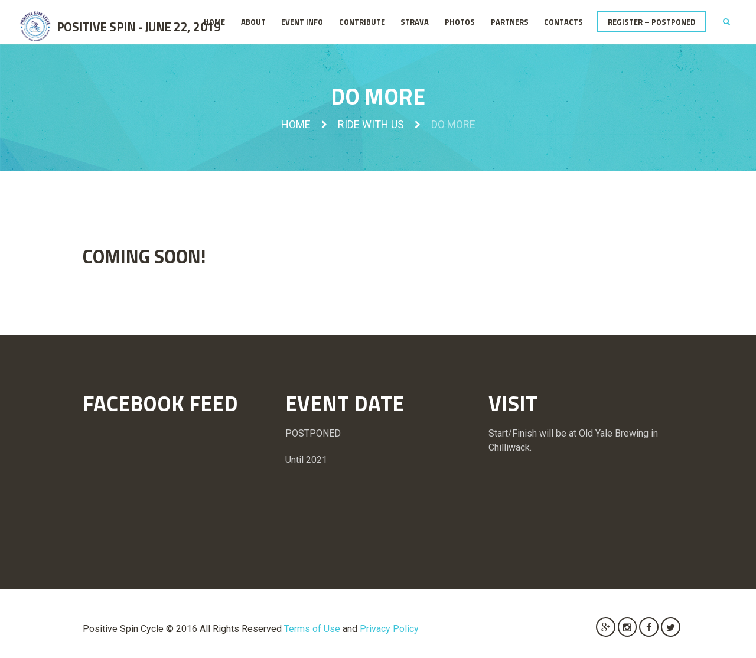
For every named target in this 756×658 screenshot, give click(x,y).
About (253, 22)
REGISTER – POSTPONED (651, 22)
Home (214, 22)
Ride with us (371, 124)
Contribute (362, 22)
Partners (510, 22)
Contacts (563, 22)
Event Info (302, 22)
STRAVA (414, 22)
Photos (460, 22)
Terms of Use (312, 628)
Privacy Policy (389, 628)
